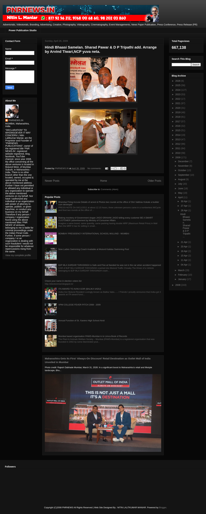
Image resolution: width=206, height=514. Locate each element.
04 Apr (184, 264)
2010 (178, 153)
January (182, 279)
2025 (178, 85)
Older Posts (154, 180)
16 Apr (184, 251)
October (182, 170)
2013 (178, 139)
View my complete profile (18, 255)
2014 (178, 135)
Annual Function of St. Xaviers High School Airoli (81, 320)
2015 (178, 130)
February (183, 274)
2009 (178, 157)
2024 (178, 90)
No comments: (95, 168)
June (181, 188)
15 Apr (184, 255)
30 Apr (184, 201)
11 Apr (184, 260)
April (180, 197)
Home (103, 180)
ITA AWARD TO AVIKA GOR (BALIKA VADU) (79, 289)
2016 (178, 126)
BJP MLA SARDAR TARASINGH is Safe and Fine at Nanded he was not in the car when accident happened (109, 265)
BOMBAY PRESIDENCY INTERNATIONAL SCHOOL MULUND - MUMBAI (93, 233)
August (182, 179)
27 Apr (184, 205)
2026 (178, 81)
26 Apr (184, 210)
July (180, 183)
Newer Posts (52, 180)
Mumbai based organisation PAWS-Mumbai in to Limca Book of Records (92, 336)
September (184, 175)
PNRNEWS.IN (16, 120)
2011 (178, 148)
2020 (178, 108)
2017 (178, 121)
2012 (178, 144)
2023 (178, 94)
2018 (178, 117)
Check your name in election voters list (63, 281)
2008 (178, 285)
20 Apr (184, 246)
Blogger (162, 507)
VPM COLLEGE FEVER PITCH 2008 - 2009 (79, 304)
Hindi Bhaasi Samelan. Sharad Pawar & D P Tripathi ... (185, 225)
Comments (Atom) (109, 189)
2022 (178, 99)
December (183, 161)
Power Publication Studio (23, 30)
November (183, 166)
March (181, 270)
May (180, 193)
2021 (178, 103)
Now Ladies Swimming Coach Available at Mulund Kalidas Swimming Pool (93, 249)
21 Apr (184, 242)
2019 (178, 112)
